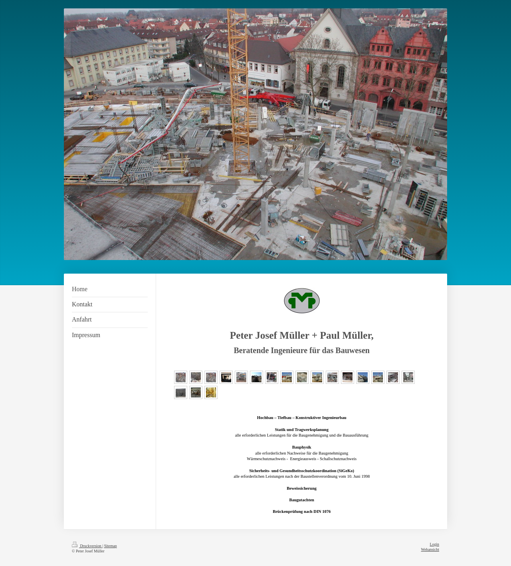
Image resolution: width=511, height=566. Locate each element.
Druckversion (87, 546)
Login (434, 544)
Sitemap (110, 546)
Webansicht (430, 549)
